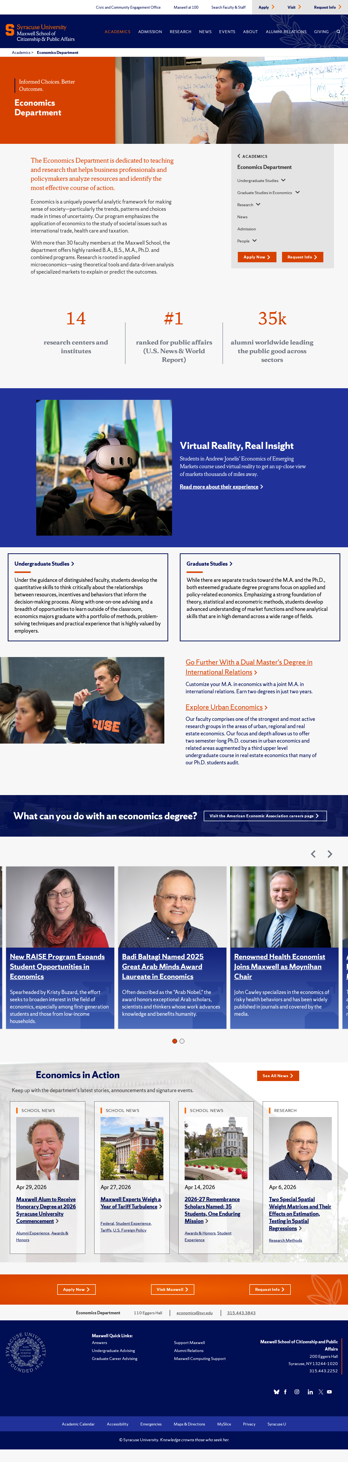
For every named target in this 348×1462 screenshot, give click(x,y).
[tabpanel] (62, 960)
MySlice (224, 1436)
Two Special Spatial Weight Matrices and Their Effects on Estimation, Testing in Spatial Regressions (300, 1226)
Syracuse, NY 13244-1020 (313, 1376)
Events (227, 31)
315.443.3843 (241, 1325)
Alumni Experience (33, 1245)
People (243, 241)
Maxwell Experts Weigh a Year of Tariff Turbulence (131, 1215)
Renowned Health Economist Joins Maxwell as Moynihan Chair (281, 979)
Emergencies (151, 1436)
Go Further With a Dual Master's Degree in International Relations (248, 666)
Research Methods (285, 1252)
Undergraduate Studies (258, 180)
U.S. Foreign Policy (129, 1242)
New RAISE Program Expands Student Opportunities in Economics (59, 979)
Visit (292, 7)
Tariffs (106, 1242)
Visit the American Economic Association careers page (171, 828)
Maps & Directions (189, 1436)
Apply (264, 7)
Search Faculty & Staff (228, 7)
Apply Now (258, 257)
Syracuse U (277, 1436)
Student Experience (133, 1235)
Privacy (249, 1436)
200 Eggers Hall (324, 1369)
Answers (99, 1355)
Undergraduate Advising (113, 1363)
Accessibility (117, 1436)
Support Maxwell (189, 1355)
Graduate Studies (209, 563)
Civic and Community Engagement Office (128, 7)
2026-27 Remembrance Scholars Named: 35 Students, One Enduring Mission (212, 1222)
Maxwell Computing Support (200, 1371)
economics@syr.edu (195, 1325)
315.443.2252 (323, 1383)
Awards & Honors (200, 1245)
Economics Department (57, 52)
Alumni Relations (286, 31)
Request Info (325, 7)
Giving (321, 31)
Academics (117, 31)
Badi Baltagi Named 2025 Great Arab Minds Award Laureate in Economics (164, 979)
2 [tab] (182, 1053)
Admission (150, 31)
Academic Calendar (78, 1436)
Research (180, 31)
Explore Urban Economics (226, 706)
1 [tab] (174, 1053)
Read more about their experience (219, 486)
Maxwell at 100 (186, 7)
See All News (279, 1088)
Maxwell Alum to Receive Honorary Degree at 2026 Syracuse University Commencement (46, 1222)
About (250, 31)
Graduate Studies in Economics (265, 192)
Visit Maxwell (172, 1302)
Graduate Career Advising (115, 1371)
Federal (107, 1235)
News (205, 31)
